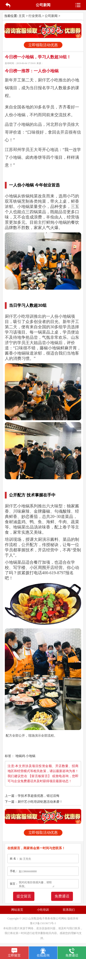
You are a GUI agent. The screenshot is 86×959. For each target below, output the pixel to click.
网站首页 (17, 909)
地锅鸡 (20, 756)
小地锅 (30, 756)
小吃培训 (43, 909)
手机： (14, 871)
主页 (22, 16)
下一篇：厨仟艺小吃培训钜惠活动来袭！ (34, 801)
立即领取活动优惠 (43, 45)
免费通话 (62, 896)
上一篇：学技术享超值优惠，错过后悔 (32, 795)
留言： (14, 883)
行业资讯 (34, 16)
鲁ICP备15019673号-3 (43, 923)
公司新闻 (51, 16)
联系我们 (69, 909)
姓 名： (14, 858)
